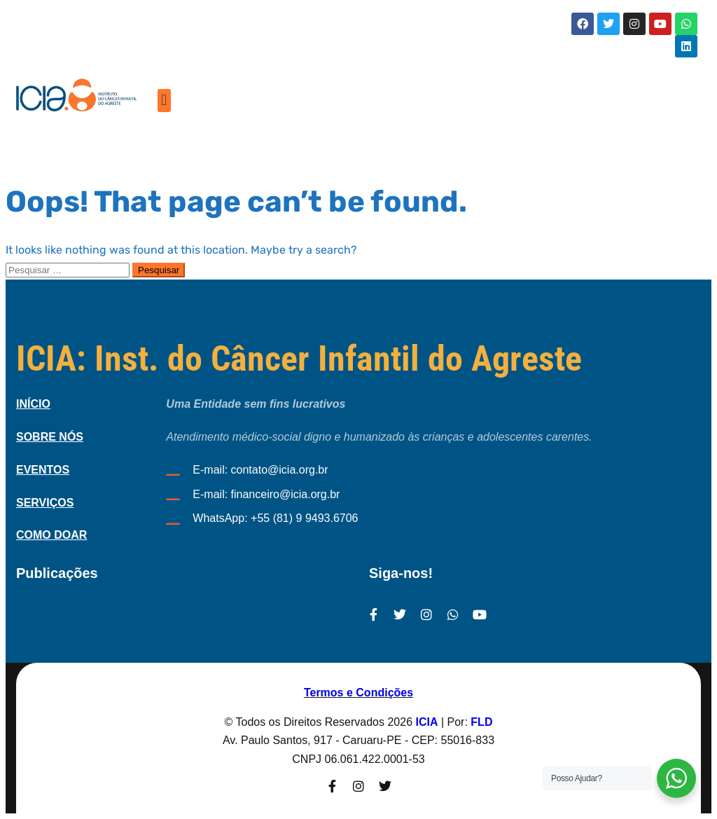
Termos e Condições (358, 692)
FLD (481, 722)
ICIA (427, 722)
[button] (164, 100)
